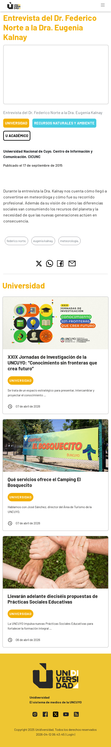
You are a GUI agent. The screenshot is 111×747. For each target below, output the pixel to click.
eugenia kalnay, (43, 241)
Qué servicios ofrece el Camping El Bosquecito (44, 482)
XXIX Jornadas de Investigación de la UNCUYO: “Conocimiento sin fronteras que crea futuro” (52, 362)
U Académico (16, 135)
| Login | (70, 734)
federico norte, (16, 241)
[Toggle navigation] (103, 5)
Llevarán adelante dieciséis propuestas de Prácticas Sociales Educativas (53, 599)
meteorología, (69, 241)
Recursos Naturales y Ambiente (64, 123)
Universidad (16, 123)
